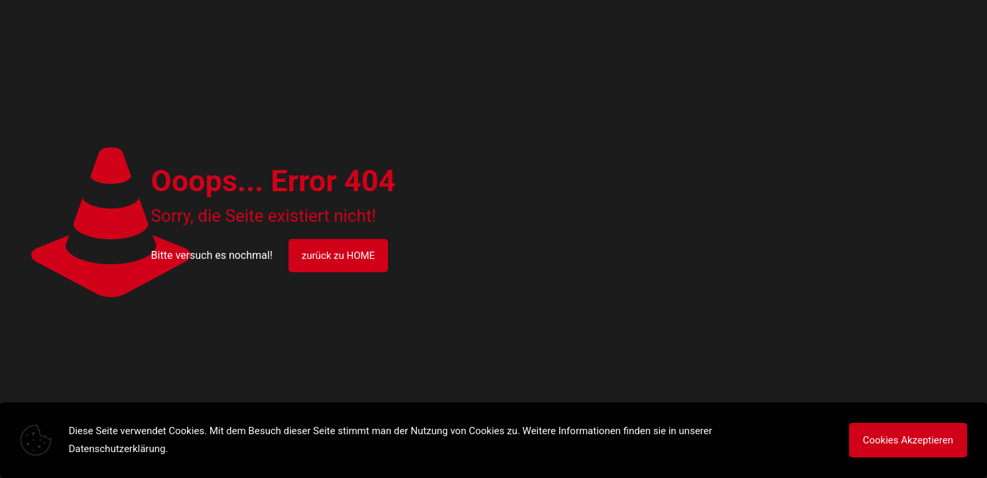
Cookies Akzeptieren (908, 440)
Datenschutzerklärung (116, 449)
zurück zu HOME (338, 256)
